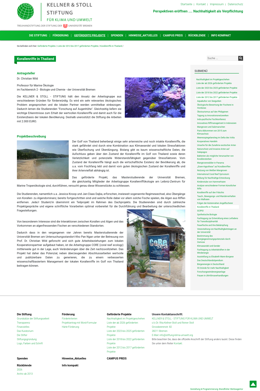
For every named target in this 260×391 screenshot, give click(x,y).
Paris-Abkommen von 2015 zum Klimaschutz (212, 132)
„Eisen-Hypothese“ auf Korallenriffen (213, 166)
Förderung (61, 35)
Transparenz (23, 322)
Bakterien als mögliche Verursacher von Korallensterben (215, 157)
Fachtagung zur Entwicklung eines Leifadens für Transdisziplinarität (217, 220)
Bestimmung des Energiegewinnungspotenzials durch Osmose (213, 239)
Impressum (217, 4)
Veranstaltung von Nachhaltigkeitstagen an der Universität (217, 230)
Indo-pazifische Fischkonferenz (211, 119)
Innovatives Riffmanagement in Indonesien (216, 123)
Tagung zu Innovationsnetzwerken (213, 115)
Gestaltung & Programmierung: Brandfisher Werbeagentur (216, 389)
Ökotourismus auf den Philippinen (212, 112)
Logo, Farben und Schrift (30, 343)
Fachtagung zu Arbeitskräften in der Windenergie (213, 251)
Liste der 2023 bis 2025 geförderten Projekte (216, 88)
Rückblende (197, 35)
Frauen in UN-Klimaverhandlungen (212, 275)
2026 (19, 369)
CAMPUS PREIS (173, 35)
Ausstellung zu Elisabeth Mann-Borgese (215, 256)
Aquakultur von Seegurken (209, 101)
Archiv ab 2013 (25, 373)
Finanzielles (23, 326)
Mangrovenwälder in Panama (210, 163)
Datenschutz (235, 4)
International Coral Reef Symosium (213, 174)
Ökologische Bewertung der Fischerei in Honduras (215, 106)
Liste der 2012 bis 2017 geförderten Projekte (77, 46)
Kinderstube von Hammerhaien (211, 182)
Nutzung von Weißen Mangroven (212, 170)
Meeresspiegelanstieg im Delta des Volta (216, 137)
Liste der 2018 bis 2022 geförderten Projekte (216, 92)
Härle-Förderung (70, 326)
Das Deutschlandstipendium (210, 260)
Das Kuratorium (25, 331)
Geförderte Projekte (89, 35)
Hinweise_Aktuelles (143, 35)
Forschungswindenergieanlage (211, 272)
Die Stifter (22, 335)
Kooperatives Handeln (207, 141)
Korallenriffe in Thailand (111, 46)
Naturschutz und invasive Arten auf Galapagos (213, 150)
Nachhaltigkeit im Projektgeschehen (212, 79)
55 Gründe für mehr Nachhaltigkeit (213, 268)
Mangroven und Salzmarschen (211, 127)
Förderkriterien (69, 318)
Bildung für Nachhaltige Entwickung (213, 178)
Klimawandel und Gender (208, 246)
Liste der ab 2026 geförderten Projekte (214, 83)
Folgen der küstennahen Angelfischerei (215, 203)
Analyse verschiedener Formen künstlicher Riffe (216, 187)
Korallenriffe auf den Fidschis (210, 192)
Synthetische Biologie (207, 214)
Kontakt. (178, 343)
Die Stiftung (38, 35)
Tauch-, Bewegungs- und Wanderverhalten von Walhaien (216, 198)
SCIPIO (200, 211)
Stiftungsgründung (27, 339)
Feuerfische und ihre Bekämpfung (212, 225)
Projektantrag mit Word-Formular (79, 322)
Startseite (186, 4)
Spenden (117, 35)
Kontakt (201, 4)
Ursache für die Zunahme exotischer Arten (216, 145)
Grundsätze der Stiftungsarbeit (33, 318)
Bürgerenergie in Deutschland (210, 264)
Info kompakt (221, 35)
